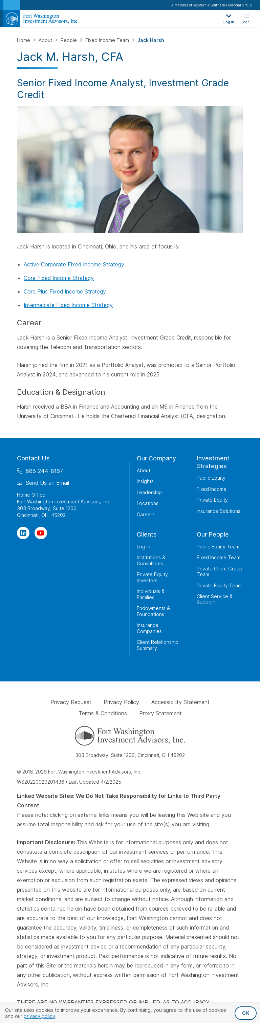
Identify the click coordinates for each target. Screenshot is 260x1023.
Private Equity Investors (152, 577)
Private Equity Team (219, 585)
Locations (147, 503)
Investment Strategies (213, 462)
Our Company (156, 458)
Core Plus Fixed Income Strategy (65, 291)
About (46, 40)
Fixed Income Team (107, 40)
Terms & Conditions (103, 713)
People (69, 40)
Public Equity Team (218, 546)
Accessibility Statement (180, 702)
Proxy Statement (160, 713)
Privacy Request (70, 702)
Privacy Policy (121, 702)
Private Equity (212, 500)
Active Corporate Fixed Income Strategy (74, 264)
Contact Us (33, 458)
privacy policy (39, 1016)
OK (245, 1013)
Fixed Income (211, 489)
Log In (143, 546)
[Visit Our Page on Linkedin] (23, 533)
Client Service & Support (215, 599)
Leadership (149, 492)
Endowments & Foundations (153, 611)
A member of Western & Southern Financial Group (211, 5)
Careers (146, 514)
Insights (145, 481)
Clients (147, 534)
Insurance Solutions (218, 511)
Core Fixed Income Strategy (59, 278)
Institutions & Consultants (151, 560)
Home (24, 40)
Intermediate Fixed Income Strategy (68, 305)
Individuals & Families (151, 594)
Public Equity (211, 478)
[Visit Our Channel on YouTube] (41, 533)
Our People (213, 534)
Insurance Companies (149, 628)
